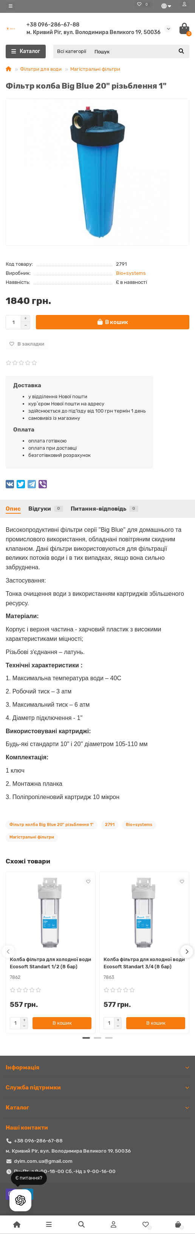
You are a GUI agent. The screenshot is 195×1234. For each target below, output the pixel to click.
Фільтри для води (41, 69)
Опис (13, 508)
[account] (184, 4)
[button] (86, 1038)
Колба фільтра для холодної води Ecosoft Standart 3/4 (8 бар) (144, 963)
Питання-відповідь (104, 508)
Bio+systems (131, 273)
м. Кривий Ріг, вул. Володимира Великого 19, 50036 (93, 32)
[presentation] (8, 951)
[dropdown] (10, 6)
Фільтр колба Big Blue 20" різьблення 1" (51, 824)
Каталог (97, 1107)
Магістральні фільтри (95, 69)
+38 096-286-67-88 (52, 25)
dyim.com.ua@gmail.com (43, 1161)
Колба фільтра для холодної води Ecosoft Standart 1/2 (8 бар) (50, 963)
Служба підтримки (97, 1087)
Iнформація (97, 1067)
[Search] (139, 51)
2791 (110, 824)
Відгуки (45, 508)
